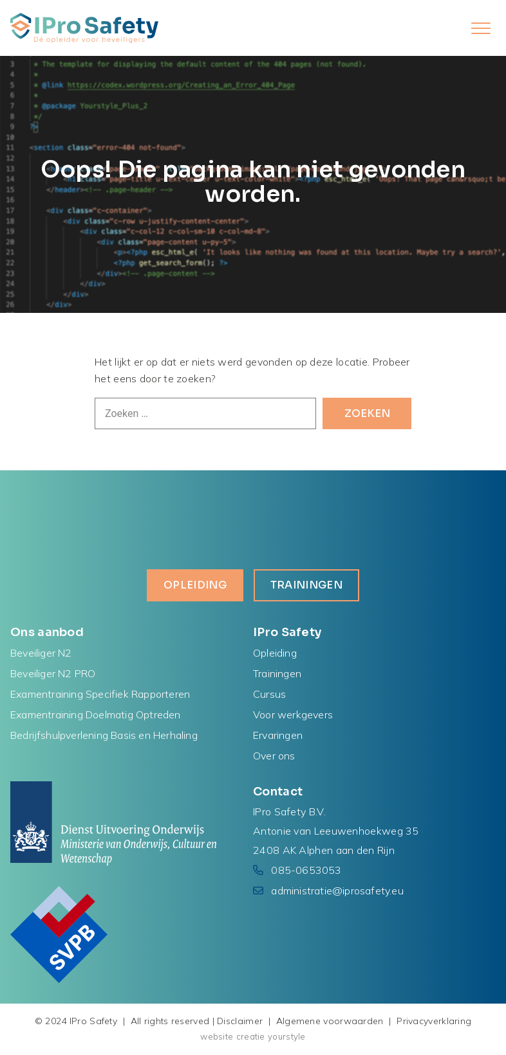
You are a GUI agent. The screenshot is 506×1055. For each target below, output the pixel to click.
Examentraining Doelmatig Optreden (95, 714)
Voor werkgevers (293, 714)
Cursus (269, 693)
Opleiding (195, 585)
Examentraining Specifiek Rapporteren (100, 693)
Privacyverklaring (434, 1021)
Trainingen (306, 585)
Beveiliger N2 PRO (52, 673)
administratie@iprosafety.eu (337, 890)
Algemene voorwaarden (330, 1021)
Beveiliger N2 (41, 652)
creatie (250, 1036)
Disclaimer (240, 1021)
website (216, 1036)
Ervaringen (278, 735)
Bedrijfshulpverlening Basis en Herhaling (104, 735)
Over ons (274, 755)
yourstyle (287, 1036)
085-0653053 (306, 870)
